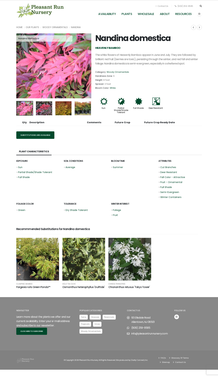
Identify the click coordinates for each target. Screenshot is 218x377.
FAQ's (163, 358)
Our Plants (32, 27)
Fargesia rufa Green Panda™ (33, 287)
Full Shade (138, 108)
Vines (97, 324)
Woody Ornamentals (55, 27)
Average (70, 167)
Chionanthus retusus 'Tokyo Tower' (129, 287)
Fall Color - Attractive (172, 177)
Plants (127, 14)
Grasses (95, 317)
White (113, 88)
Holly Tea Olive (68, 284)
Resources (183, 14)
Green (21, 210)
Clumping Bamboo (24, 284)
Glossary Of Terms (180, 358)
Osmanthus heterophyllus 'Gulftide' (83, 287)
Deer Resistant (156, 108)
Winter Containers (170, 197)
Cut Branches (168, 167)
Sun (103, 108)
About (165, 14)
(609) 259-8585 (184, 6)
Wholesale (146, 14)
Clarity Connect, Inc (139, 360)
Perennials (109, 317)
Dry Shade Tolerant (77, 210)
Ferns (83, 317)
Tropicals (85, 324)
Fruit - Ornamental (171, 182)
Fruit (115, 215)
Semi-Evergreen (169, 192)
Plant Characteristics (34, 151)
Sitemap (165, 362)
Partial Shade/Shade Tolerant (121, 110)
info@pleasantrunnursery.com (149, 333)
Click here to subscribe (31, 331)
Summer (118, 167)
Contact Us (162, 6)
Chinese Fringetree (116, 284)
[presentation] (20, 65)
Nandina (76, 27)
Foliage (117, 210)
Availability (107, 14)
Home (19, 27)
